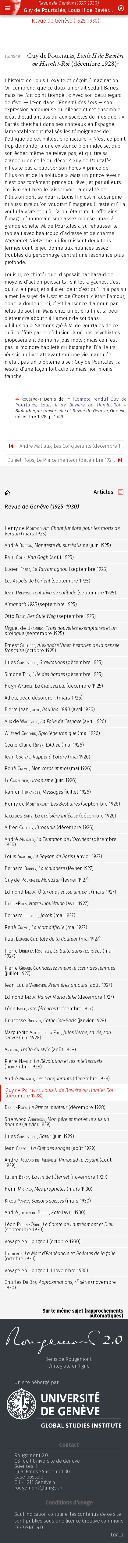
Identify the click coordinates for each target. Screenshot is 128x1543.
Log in (117, 1534)
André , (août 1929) (58, 1162)
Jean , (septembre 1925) (60, 593)
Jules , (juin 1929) (39, 1136)
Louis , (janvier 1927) (53, 856)
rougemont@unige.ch (38, 1488)
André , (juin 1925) (58, 545)
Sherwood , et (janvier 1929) (57, 1122)
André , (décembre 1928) (57, 1079)
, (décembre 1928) (55, 1107)
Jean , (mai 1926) (47, 757)
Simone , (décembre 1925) (54, 674)
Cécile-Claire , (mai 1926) (44, 745)
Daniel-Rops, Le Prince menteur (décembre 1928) (61, 460)
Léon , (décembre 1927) (49, 1009)
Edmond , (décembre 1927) (59, 997)
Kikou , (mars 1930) (48, 1201)
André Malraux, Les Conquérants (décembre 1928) (73, 446)
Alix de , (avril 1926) (55, 721)
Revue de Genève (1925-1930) (68, 3)
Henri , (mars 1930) (48, 1189)
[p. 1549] (13, 56)
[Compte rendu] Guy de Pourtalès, (70, 402)
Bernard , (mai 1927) (40, 915)
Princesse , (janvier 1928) (55, 1020)
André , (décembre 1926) (60, 842)
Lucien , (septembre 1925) (56, 569)
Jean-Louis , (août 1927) (58, 985)
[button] (7, 8)
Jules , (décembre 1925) (54, 662)
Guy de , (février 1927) (47, 880)
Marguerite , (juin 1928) (58, 1035)
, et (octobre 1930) (60, 1256)
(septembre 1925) (47, 581)
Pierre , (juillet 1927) (60, 970)
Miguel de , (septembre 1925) (61, 631)
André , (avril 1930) (45, 1212)
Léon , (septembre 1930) (59, 1227)
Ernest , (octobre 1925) (62, 648)
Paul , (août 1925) (39, 557)
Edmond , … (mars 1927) (60, 892)
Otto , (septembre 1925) (50, 616)
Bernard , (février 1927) (49, 868)
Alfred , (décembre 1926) (49, 827)
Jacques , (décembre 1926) (60, 816)
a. (17, 398)
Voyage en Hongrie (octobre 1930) (42, 1241)
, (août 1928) (40, 1050)
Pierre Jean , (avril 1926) (50, 709)
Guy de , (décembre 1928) (59, 1093)
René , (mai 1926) (48, 768)
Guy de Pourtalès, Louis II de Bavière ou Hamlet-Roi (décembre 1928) (68, 10)
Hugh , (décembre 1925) (54, 686)
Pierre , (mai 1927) (58, 953)
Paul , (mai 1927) (53, 939)
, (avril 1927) (47, 903)
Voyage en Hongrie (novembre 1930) (46, 1270)
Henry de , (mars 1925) (62, 531)
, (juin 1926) (40, 780)
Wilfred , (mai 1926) (52, 733)
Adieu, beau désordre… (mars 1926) (44, 698)
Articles (103, 491)
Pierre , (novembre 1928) (53, 1064)
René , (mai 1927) (46, 927)
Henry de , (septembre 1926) (62, 804)
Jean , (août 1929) (50, 1148)
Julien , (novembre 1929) (56, 1177)
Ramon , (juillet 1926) (48, 792)
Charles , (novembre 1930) (60, 1284)
